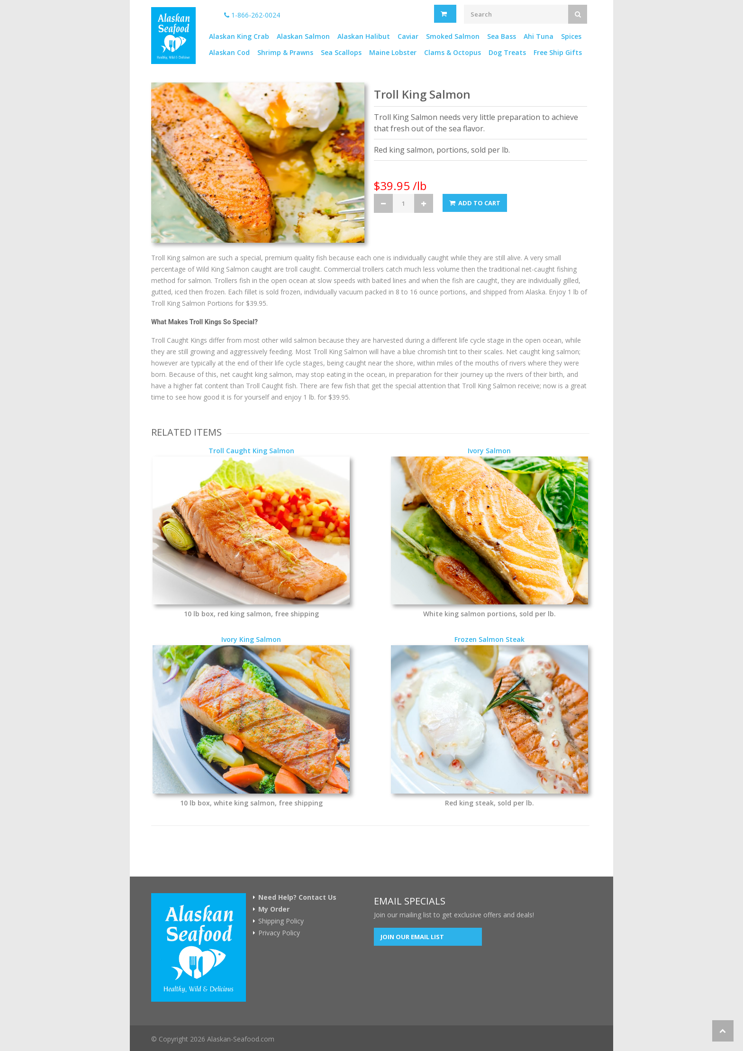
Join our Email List (412, 936)
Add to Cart (474, 203)
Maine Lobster (393, 52)
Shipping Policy (281, 921)
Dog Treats (507, 52)
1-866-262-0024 (252, 14)
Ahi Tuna (538, 36)
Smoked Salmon (453, 36)
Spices (571, 36)
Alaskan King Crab (239, 36)
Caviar (408, 36)
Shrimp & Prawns (285, 52)
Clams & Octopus (452, 52)
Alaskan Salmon (303, 36)
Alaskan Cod (229, 52)
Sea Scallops (341, 52)
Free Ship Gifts (558, 52)
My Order (274, 909)
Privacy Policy (279, 933)
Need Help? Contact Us (297, 897)
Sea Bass (501, 36)
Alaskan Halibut (363, 36)
